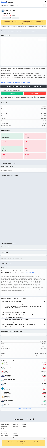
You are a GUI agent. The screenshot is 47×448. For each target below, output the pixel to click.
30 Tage (24, 298)
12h (15, 298)
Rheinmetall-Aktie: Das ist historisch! (13, 301)
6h (12, 298)
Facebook (15, 433)
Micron (6, 383)
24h (17, 298)
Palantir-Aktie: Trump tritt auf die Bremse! (14, 327)
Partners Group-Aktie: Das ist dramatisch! (14, 317)
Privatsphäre (4, 435)
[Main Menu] (45, 2)
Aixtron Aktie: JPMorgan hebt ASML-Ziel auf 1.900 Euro (17, 319)
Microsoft (6, 404)
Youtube (15, 429)
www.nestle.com (30, 272)
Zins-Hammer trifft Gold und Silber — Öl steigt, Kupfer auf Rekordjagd (20, 324)
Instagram (15, 435)
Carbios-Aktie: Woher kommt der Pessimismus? (15, 312)
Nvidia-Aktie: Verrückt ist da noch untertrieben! (15, 310)
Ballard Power (7, 388)
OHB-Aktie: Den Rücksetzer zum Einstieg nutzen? (16, 304)
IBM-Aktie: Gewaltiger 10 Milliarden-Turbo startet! (16, 322)
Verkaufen (35, 93)
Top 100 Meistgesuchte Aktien (24, 408)
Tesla (5, 371)
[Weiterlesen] (44, 301)
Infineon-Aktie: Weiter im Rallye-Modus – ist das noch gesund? (19, 315)
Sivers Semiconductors (9, 379)
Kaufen (13, 93)
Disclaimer (4, 431)
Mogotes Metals (8, 367)
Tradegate (19, 15)
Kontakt (24, 427)
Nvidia (5, 362)
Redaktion (15, 427)
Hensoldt (6, 392)
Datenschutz (4, 433)
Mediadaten (4, 429)
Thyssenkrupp (7, 375)
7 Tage (20, 298)
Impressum (4, 427)
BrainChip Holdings (8, 400)
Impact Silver (7, 396)
